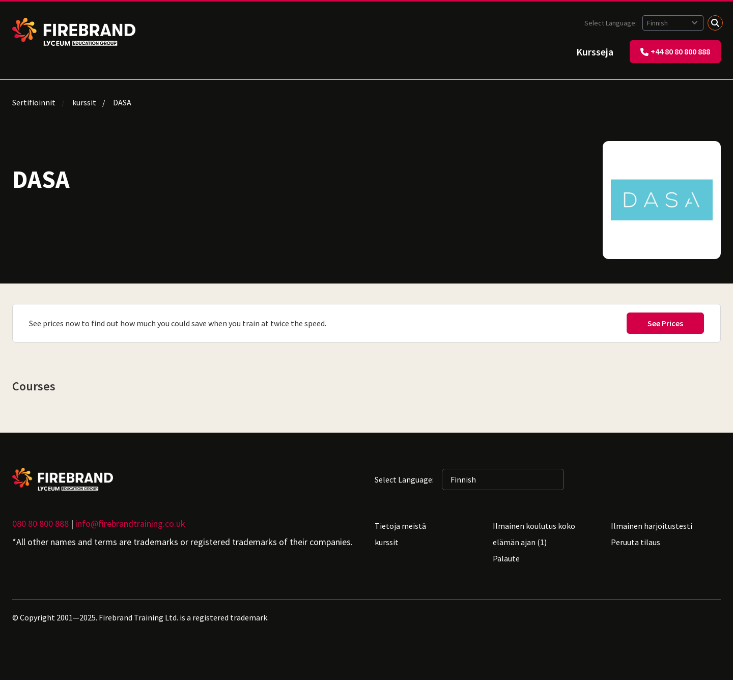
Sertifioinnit (33, 102)
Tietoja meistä (400, 526)
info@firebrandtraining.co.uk (130, 523)
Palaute (506, 558)
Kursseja (594, 51)
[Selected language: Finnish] (672, 23)
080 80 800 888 (40, 523)
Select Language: (611, 22)
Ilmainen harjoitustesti (651, 526)
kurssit (84, 102)
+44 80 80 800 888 (675, 51)
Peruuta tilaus (635, 542)
